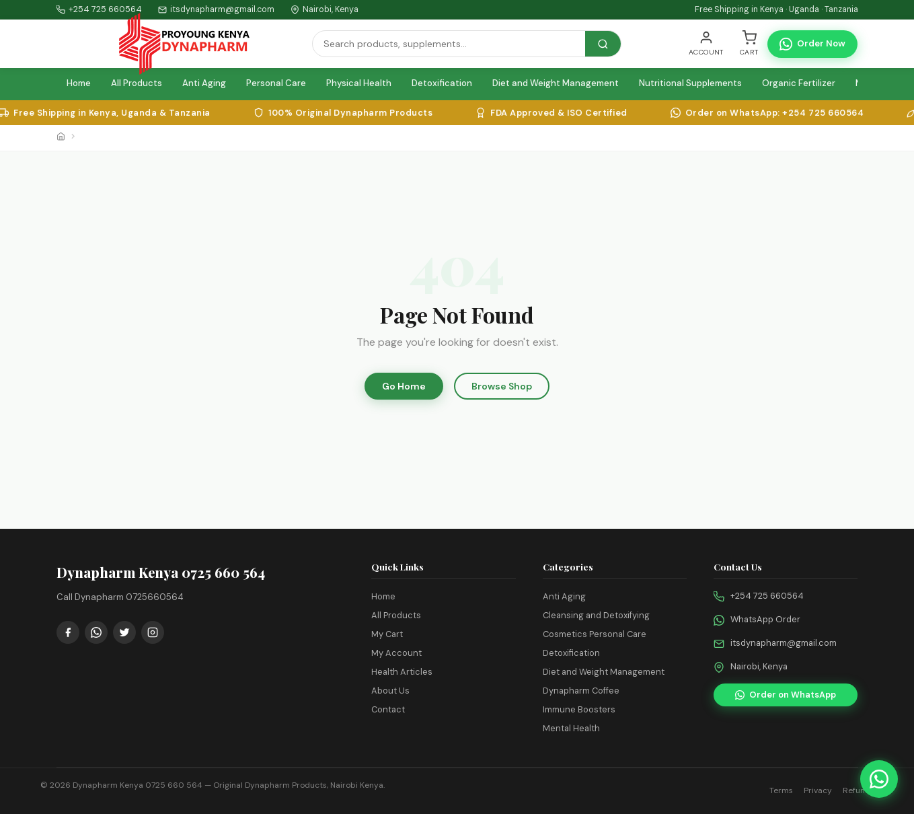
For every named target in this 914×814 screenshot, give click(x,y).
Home (79, 83)
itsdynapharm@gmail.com (783, 643)
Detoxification (442, 83)
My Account (396, 653)
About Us (390, 690)
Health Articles (401, 671)
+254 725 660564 (105, 9)
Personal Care (276, 83)
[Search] (449, 44)
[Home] (60, 138)
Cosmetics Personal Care (594, 634)
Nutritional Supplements (690, 83)
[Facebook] (67, 632)
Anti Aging (204, 83)
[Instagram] (152, 632)
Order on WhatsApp (785, 694)
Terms (781, 790)
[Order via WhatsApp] (879, 779)
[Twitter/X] (124, 632)
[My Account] (706, 44)
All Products (136, 83)
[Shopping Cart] (749, 44)
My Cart (387, 634)
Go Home (404, 386)
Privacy (818, 790)
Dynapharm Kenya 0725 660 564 (137, 785)
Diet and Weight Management (555, 83)
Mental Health (571, 728)
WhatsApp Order (765, 619)
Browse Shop (501, 386)
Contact (388, 709)
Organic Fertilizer (798, 83)
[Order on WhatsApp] (812, 43)
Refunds (858, 790)
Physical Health (358, 83)
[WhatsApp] (96, 632)
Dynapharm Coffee (581, 690)
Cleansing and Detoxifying (596, 615)
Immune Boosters (579, 709)
